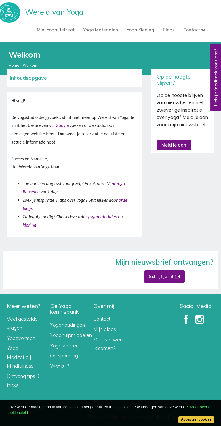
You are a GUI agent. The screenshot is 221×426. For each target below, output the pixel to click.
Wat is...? (59, 366)
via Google (59, 125)
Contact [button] (194, 30)
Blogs (169, 30)
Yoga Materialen (100, 30)
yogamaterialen (102, 216)
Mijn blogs (104, 329)
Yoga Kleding (140, 30)
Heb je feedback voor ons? (215, 77)
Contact (101, 319)
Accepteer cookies (196, 419)
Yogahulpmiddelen (71, 335)
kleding (29, 225)
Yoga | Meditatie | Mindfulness (20, 357)
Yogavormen (21, 338)
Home (14, 65)
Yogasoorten (64, 346)
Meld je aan (173, 145)
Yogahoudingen (67, 325)
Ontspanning (64, 356)
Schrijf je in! (164, 276)
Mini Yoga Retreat (56, 30)
